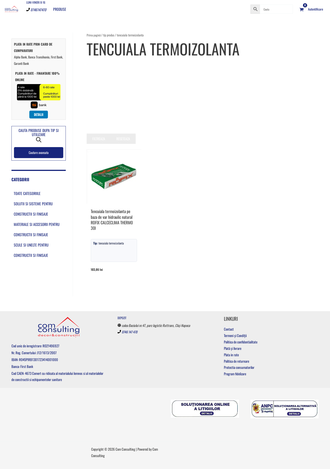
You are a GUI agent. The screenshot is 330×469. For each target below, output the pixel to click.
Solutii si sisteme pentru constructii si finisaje (33, 209)
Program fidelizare (235, 373)
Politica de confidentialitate (240, 341)
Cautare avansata (39, 152)
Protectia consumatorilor (239, 367)
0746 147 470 (130, 331)
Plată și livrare (232, 348)
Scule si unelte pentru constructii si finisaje (31, 250)
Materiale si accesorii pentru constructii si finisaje (37, 230)
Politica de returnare (236, 361)
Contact (229, 329)
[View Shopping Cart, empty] (301, 9)
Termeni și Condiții (235, 335)
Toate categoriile (27, 194)
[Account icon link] (315, 9)
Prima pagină (94, 35)
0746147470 (38, 9)
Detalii (38, 114)
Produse (59, 9)
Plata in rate (231, 354)
